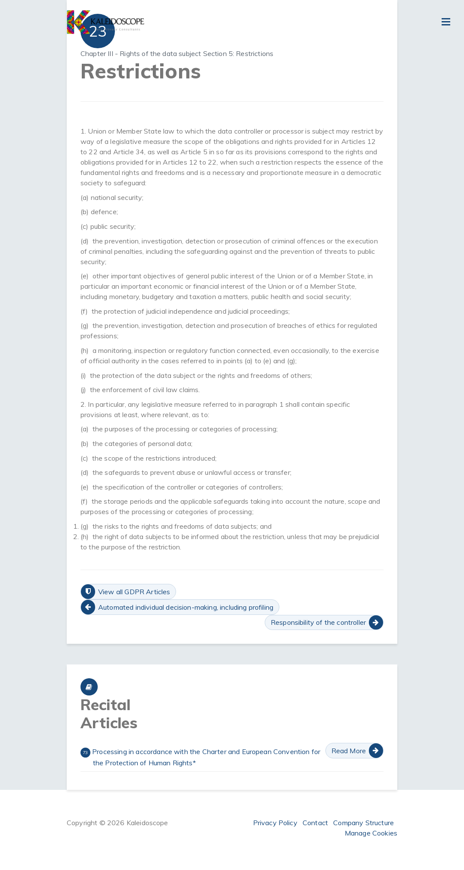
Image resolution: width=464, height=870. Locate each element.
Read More (348, 750)
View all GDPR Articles (134, 591)
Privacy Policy (275, 822)
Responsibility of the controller (318, 622)
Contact (315, 822)
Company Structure (363, 822)
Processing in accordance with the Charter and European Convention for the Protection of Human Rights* (200, 757)
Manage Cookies (371, 833)
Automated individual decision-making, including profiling (185, 607)
